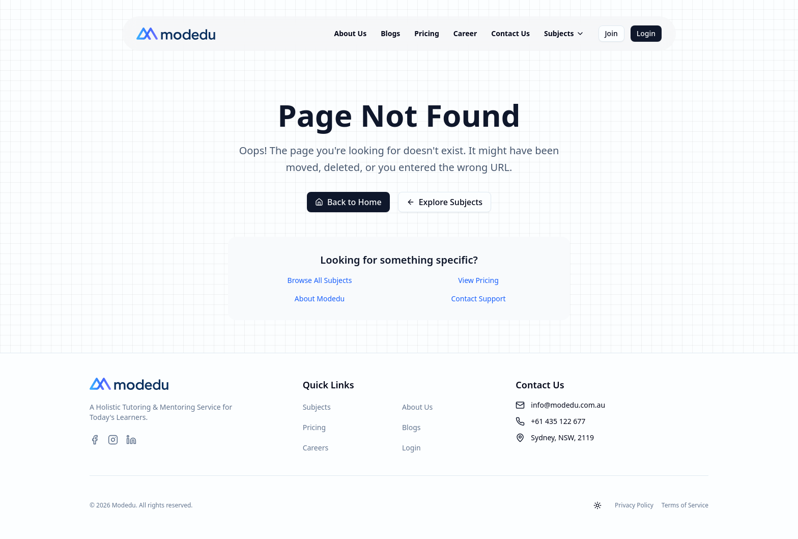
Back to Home (348, 202)
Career (465, 33)
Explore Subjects (444, 202)
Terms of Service (685, 505)
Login (646, 33)
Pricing (426, 33)
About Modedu (320, 298)
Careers (315, 447)
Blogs (390, 33)
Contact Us (510, 33)
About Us (350, 33)
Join (611, 33)
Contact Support (478, 298)
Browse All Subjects (320, 280)
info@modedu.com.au (568, 405)
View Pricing (478, 280)
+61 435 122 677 (558, 421)
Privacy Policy (634, 505)
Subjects (564, 33)
